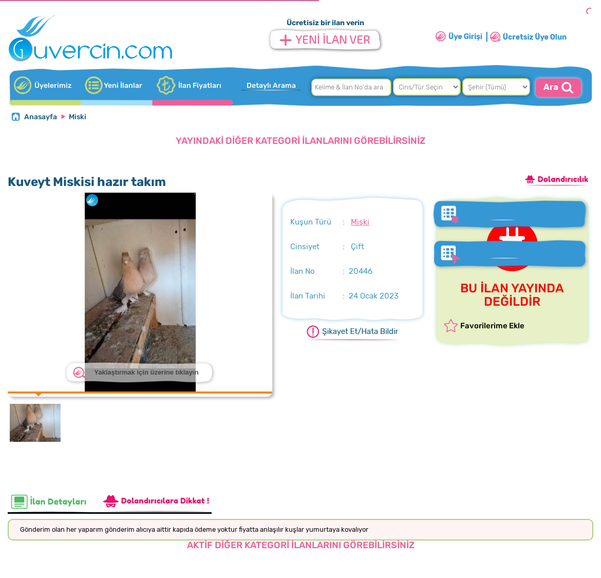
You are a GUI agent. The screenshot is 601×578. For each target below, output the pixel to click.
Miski (77, 117)
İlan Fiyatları (199, 85)
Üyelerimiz (52, 85)
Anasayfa (40, 117)
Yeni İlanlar (123, 85)
